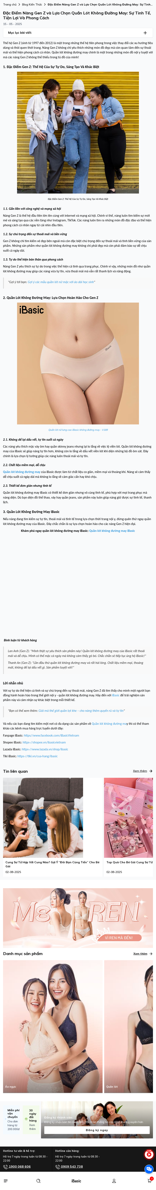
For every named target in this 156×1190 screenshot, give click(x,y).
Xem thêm (143, 771)
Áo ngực (10, 1086)
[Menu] (5, 1181)
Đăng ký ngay (97, 1130)
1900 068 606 (17, 1166)
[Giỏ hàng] (149, 1181)
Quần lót (112, 1086)
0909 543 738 (69, 1166)
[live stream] (149, 1156)
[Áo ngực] (53, 1026)
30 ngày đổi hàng (33, 1115)
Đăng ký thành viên (58, 1117)
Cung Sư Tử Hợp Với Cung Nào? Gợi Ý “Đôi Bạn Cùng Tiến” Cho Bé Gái (52, 864)
